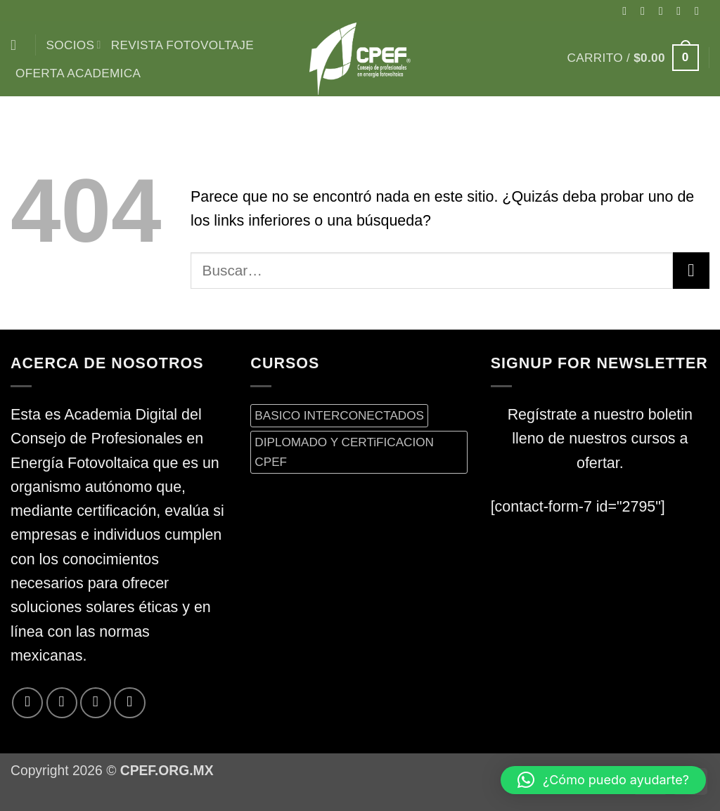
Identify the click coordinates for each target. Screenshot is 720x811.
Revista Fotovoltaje (182, 45)
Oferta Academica (78, 73)
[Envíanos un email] (700, 10)
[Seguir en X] (664, 10)
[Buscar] (18, 45)
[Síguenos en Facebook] (628, 10)
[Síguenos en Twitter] (682, 10)
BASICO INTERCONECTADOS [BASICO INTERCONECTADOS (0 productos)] (339, 415)
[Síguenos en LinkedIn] (129, 702)
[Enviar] (691, 270)
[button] (633, 58)
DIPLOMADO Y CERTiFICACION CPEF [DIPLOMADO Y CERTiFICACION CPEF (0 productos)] (344, 451)
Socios (73, 45)
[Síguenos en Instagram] (646, 10)
